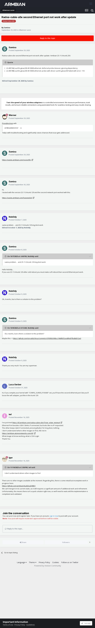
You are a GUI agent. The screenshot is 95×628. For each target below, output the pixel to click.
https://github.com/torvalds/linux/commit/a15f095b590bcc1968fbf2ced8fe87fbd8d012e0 (47, 338)
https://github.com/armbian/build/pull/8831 (19, 486)
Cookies (55, 562)
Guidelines (30, 625)
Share (23, 542)
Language (22, 562)
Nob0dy (13, 217)
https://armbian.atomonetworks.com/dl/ (17, 433)
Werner (12, 115)
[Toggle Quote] (6, 62)
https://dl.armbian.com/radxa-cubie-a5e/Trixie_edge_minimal (36, 422)
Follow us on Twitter (69, 562)
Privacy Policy (44, 562)
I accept (86, 623)
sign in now (53, 516)
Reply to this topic (47, 38)
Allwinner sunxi (25, 30)
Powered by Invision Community (47, 565)
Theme (32, 562)
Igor (11, 457)
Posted (19, 50)
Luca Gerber (15, 384)
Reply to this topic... (14, 528)
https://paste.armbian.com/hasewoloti (17, 198)
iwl (10, 414)
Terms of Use (8, 625)
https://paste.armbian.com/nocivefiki (16, 160)
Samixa (7, 27)
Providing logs (7, 123)
